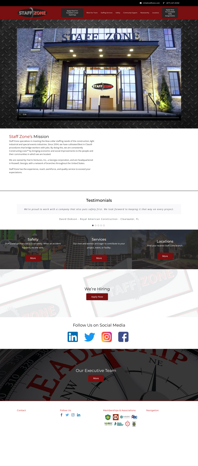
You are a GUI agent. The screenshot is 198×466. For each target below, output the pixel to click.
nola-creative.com (126, 455)
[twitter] (67, 414)
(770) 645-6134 (24, 417)
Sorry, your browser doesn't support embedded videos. (99, 74)
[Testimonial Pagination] (93, 225)
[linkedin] (78, 414)
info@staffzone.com (26, 420)
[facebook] (61, 414)
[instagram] (73, 414)
